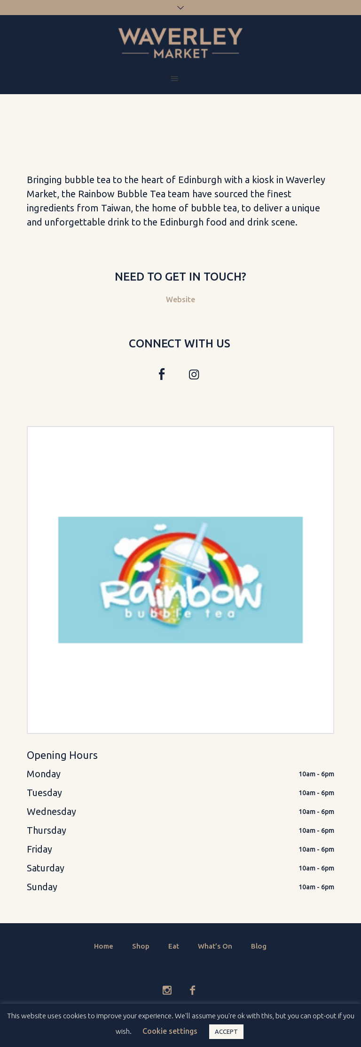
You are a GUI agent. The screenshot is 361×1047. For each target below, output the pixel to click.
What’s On (215, 946)
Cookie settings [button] (169, 1031)
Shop (140, 946)
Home (103, 946)
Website (180, 299)
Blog (259, 946)
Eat (173, 946)
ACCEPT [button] (226, 1031)
